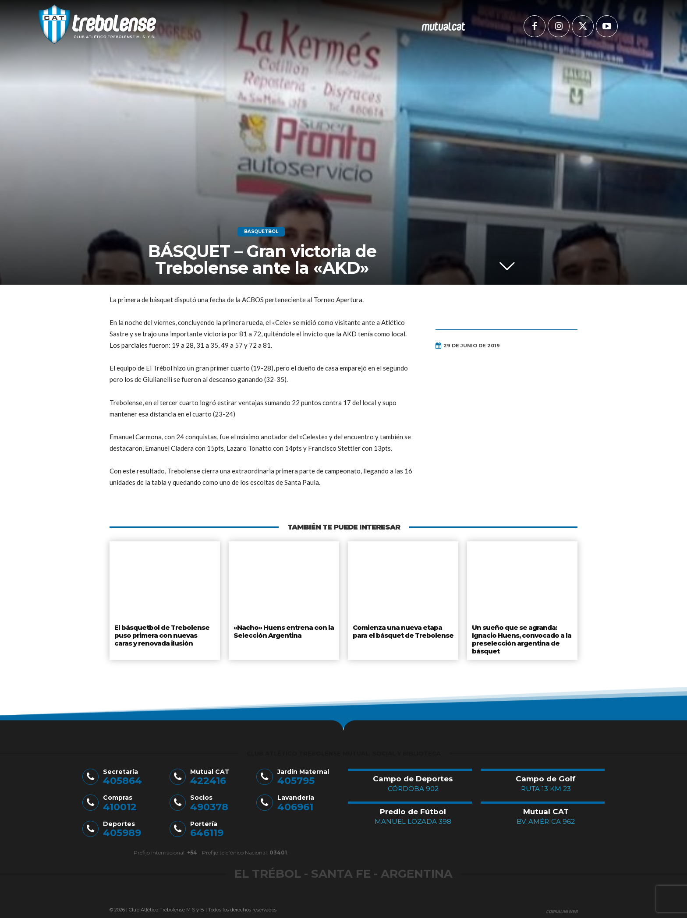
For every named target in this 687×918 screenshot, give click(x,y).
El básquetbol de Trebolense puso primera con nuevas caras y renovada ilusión (164, 633)
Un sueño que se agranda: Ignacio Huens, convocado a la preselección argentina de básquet (521, 637)
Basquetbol (261, 232)
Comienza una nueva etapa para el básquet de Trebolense (402, 630)
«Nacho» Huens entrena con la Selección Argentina (281, 630)
